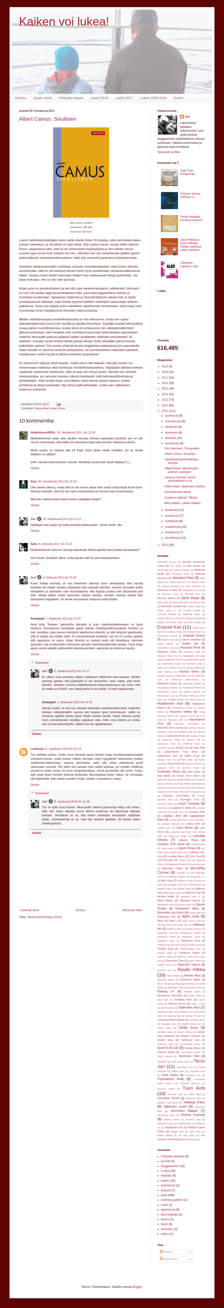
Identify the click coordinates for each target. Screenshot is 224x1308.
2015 (165, 388)
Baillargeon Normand (194, 590)
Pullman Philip (164, 956)
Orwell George (193, 929)
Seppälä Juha (168, 1024)
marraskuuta (173, 421)
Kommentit (168, 1259)
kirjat (54, 408)
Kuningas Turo (189, 799)
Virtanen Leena (171, 1119)
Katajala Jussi (165, 767)
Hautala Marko (189, 671)
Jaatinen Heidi (197, 736)
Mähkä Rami (194, 884)
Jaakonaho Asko (176, 735)
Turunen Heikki (165, 1088)
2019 (165, 366)
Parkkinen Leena (191, 936)
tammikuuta (173, 537)
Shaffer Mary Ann (191, 1024)
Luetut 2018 (99, 98)
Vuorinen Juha (193, 1119)
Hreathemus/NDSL (43, 432)
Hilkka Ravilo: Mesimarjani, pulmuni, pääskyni (181, 470)
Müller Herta (174, 892)
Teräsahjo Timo (185, 1067)
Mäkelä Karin (184, 888)
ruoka (164, 1205)
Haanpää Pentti (190, 647)
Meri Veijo (167, 880)
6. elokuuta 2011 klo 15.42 (55, 544)
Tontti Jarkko (170, 1075)
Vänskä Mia (184, 1123)
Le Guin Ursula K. (196, 819)
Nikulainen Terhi (165, 904)
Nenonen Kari (193, 892)
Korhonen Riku (176, 791)
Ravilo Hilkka (191, 969)
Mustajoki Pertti (175, 884)
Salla (34, 544)
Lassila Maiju (175, 819)
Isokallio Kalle (185, 732)
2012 (165, 405)
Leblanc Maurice (171, 823)
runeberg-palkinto (172, 1200)
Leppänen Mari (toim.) (181, 832)
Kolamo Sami (173, 783)
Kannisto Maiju (185, 759)
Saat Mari (162, 999)
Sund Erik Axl (167, 1048)
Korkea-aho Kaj (197, 791)
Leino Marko (184, 827)
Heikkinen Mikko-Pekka (185, 679)
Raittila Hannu (164, 964)
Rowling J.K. (166, 991)
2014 (165, 394)
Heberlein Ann (183, 675)
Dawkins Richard (184, 618)
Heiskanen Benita (192, 687)
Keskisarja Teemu (169, 771)
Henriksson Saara (167, 691)
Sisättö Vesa (165, 1040)
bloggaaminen (170, 1166)
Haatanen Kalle (191, 651)
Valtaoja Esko (194, 1102)
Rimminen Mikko (190, 979)
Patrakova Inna (190, 940)
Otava (61, 408)
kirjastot (166, 1190)
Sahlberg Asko (183, 999)
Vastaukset (42, 662)
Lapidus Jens (172, 816)
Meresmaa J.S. (197, 876)
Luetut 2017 (124, 98)
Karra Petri (174, 763)
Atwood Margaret (171, 586)
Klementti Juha (165, 779)
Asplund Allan (198, 582)
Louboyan (37, 748)
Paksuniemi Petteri (190, 933)
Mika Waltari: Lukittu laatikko (182, 503)
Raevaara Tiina (175, 960)
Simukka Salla (164, 1032)
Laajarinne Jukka (181, 807)
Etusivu (20, 98)
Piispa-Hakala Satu (190, 948)
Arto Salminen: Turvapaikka (181, 448)
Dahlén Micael (164, 618)
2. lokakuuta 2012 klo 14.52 (74, 702)
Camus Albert (42, 408)
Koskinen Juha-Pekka (176, 795)
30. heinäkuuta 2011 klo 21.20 (76, 432)
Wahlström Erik (174, 1127)
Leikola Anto (164, 828)
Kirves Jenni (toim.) (188, 775)
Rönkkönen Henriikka (169, 995)
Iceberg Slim (194, 727)
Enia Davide (194, 622)
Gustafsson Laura (166, 647)
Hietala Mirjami (192, 691)
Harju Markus (164, 671)
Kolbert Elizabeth (192, 783)
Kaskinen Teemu (193, 763)
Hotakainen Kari (170, 703)
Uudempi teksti (29, 910)
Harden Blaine (194, 667)
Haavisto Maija (165, 655)
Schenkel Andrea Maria (170, 1019)
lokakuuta (171, 426)
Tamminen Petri (188, 1056)
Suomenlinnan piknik (177, 492)
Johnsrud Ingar (191, 743)
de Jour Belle (186, 1135)
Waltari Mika (177, 1131)
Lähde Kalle (185, 860)
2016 (165, 383)
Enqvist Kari (169, 627)
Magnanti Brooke (177, 864)
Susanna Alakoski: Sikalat (180, 497)
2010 (165, 545)
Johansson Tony (166, 743)
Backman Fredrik (167, 590)
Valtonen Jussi (175, 1106)
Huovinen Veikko (181, 711)
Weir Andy (195, 1131)
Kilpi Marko (164, 775)
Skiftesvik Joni (190, 1040)
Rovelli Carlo (194, 987)
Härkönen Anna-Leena (170, 727)
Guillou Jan (190, 643)
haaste (165, 1180)
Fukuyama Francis (167, 636)
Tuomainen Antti (170, 1079)
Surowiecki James (190, 1052)
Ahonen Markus (181, 570)
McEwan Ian (183, 872)
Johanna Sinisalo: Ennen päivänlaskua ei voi (180, 479)
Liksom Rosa (188, 840)
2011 (165, 411)
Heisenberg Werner (167, 687)
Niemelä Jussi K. (190, 896)
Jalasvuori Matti (171, 739)
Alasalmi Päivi (183, 578)
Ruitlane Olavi (192, 991)
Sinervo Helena (185, 1032)
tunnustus (167, 1229)
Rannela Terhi (164, 970)
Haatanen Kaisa (167, 651)
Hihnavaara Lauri (166, 695)
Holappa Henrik (176, 699)
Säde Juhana (164, 1056)
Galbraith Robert (194, 635)
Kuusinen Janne (165, 804)
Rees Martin (173, 975)
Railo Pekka (195, 960)
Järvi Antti (199, 747)
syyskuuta (172, 432)
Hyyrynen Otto (175, 719)
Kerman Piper (191, 767)
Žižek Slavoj (190, 1139)
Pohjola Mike (164, 953)
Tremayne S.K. (193, 1075)
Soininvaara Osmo (190, 1044)
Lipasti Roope (187, 848)
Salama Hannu (177, 1003)
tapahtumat (168, 1209)
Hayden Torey (164, 675)
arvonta (165, 1161)
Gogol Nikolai (165, 643)
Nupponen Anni (166, 916)
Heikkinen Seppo (167, 683)
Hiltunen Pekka (187, 695)
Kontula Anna (184, 787)
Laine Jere (177, 812)
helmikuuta (172, 532)
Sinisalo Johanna (191, 1035)
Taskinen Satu (164, 1061)
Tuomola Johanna (190, 1083)
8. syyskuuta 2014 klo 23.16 (63, 748)
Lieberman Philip (177, 836)
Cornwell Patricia (166, 614)
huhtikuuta (172, 521)
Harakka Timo (175, 667)
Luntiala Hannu (176, 856)
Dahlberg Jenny (191, 614)
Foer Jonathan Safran (172, 631)
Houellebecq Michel (182, 708)
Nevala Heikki (165, 896)
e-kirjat (165, 1171)
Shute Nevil (164, 1028)
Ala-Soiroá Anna (180, 573)
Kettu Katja (193, 771)
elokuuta (171, 438)
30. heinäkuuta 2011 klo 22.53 (57, 481)
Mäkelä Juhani (164, 888)
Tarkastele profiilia (168, 152)
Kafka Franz (192, 755)
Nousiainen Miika (187, 908)
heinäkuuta (172, 443)
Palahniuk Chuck (166, 936)
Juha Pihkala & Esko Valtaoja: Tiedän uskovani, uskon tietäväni (191, 245)
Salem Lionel (198, 1003)
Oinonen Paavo (165, 924)
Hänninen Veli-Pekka (186, 723)
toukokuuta (172, 515)
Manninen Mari (197, 864)
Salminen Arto (189, 1007)
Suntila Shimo (193, 1048)
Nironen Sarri (185, 904)
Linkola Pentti (198, 844)
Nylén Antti (190, 916)
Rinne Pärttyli (164, 983)
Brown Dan (199, 602)
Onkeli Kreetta (174, 929)
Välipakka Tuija (165, 1123)
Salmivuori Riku (165, 1011)
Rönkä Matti (194, 995)
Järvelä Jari (181, 747)
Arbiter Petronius (177, 582)
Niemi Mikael (165, 900)
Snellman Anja (165, 1044)
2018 (165, 372)
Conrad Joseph (191, 610)
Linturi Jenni (167, 848)
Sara (34, 481)
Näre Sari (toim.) (167, 920)
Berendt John (192, 594)
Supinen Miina (166, 1052)
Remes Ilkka (192, 975)
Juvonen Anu (164, 747)
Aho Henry (176, 566)
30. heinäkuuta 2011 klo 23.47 (62, 519)
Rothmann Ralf (175, 987)
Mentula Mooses (176, 876)
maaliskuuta (173, 527)
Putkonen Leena (185, 956)
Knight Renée (184, 779)
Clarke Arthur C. (166, 610)
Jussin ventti (42, 98)
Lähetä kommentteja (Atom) (44, 917)
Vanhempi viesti (132, 910)
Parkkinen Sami (166, 940)
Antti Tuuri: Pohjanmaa (187, 172)
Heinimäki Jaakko (192, 683)
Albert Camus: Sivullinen (47, 119)
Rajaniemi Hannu (189, 964)
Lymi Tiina (195, 856)
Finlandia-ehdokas (172, 1156)
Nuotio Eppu (195, 912)
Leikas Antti (193, 823)
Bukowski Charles (171, 606)
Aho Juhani (194, 565)
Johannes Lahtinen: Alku (189, 264)
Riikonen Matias (165, 979)
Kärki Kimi (162, 808)
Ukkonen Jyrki (174, 1094)
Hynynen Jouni (187, 716)
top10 (164, 1224)
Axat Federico (193, 586)
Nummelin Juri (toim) (170, 912)
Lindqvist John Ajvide (171, 844)
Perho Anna (195, 944)
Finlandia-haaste (71, 98)
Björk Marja (190, 598)
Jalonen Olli (193, 739)
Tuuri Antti (194, 1088)
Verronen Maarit (184, 1111)
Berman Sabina (166, 598)
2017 (165, 377)
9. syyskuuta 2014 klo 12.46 (72, 801)
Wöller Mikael (164, 1135)
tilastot (165, 1219)
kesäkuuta (172, 510)
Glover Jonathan (191, 639)
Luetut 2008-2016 (153, 98)
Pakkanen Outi (165, 933)
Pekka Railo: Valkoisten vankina (184, 486)
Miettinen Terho (186, 880)
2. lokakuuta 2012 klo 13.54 (63, 618)
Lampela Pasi (197, 811)
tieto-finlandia (169, 1214)
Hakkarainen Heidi (195, 659)
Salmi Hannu (167, 1007)
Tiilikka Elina (177, 1071)
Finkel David (198, 627)
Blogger (137, 1287)
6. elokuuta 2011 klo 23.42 (59, 577)
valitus (165, 1234)
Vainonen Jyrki (193, 1098)
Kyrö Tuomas (189, 803)
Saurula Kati (174, 1016)
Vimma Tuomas (192, 1115)
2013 (165, 399)
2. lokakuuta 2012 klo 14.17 (71, 671)
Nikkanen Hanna (190, 900)
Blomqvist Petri (180, 602)
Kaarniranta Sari (167, 755)
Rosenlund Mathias (185, 983)
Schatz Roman (193, 1016)
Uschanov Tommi (168, 1098)
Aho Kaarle (163, 570)
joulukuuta (172, 415)
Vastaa (35, 468)
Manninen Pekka (172, 868)
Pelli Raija (180, 944)
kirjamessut (168, 1185)
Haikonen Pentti (174, 659)
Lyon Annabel (165, 860)
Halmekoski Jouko (171, 663)
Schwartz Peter (197, 1020)
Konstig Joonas (165, 787)
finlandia (166, 1175)
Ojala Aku (183, 924)
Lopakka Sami (175, 852)
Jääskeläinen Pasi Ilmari (181, 751)
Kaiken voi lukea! (64, 21)
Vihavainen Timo (166, 1115)
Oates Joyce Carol (191, 920)
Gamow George (170, 639)
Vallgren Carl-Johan (167, 1102)
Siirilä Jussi (188, 1027)
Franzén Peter (194, 631)
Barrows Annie (170, 594)
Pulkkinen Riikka (189, 952)
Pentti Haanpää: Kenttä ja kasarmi (191, 218)
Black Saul (162, 602)
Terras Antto (183, 1061)
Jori (33, 519)
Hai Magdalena (186, 655)
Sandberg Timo (186, 1011)
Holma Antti (195, 699)
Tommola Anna (197, 1071)
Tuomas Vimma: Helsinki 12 (190, 195)
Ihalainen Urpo (165, 732)
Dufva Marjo (176, 622)
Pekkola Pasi (164, 944)
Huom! (178, 98)
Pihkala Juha (165, 948)
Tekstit (166, 1252)
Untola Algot (194, 1094)
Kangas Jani (164, 759)
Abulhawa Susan (166, 562)
